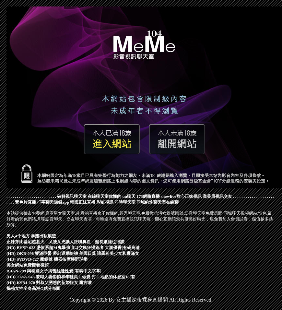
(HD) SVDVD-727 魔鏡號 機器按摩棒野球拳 (47, 259)
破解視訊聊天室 (72, 196)
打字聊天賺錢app (53, 202)
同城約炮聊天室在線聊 (157, 202)
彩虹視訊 (105, 202)
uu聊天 (129, 196)
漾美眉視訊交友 (217, 196)
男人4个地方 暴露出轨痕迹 (31, 235)
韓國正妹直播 (82, 202)
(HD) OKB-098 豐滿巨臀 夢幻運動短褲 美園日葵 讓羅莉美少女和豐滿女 (72, 253)
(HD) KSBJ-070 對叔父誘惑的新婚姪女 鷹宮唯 (49, 282)
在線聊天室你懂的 (104, 196)
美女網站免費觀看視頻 (27, 265)
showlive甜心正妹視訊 (181, 196)
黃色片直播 (25, 202)
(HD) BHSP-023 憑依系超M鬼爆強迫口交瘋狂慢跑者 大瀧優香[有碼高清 (73, 247)
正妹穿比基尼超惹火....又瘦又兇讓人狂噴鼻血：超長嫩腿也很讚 (65, 241)
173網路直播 (148, 196)
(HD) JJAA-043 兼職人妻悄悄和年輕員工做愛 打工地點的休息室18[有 (70, 276)
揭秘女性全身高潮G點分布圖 (33, 288)
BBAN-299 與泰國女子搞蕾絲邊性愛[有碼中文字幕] (53, 270)
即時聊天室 (124, 202)
